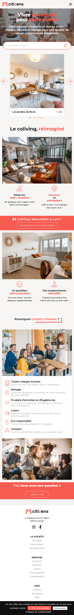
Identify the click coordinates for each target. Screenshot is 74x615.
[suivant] (70, 81)
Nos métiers (37, 544)
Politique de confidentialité (38, 612)
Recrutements (37, 548)
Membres (37, 593)
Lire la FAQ (37, 494)
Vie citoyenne (37, 572)
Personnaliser (60, 608)
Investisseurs (37, 576)
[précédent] (4, 81)
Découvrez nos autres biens (37, 225)
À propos (37, 540)
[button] (30, 117)
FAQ (37, 597)
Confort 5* (37, 561)
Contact (37, 590)
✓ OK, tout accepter (39, 608)
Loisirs (37, 569)
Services (37, 565)
